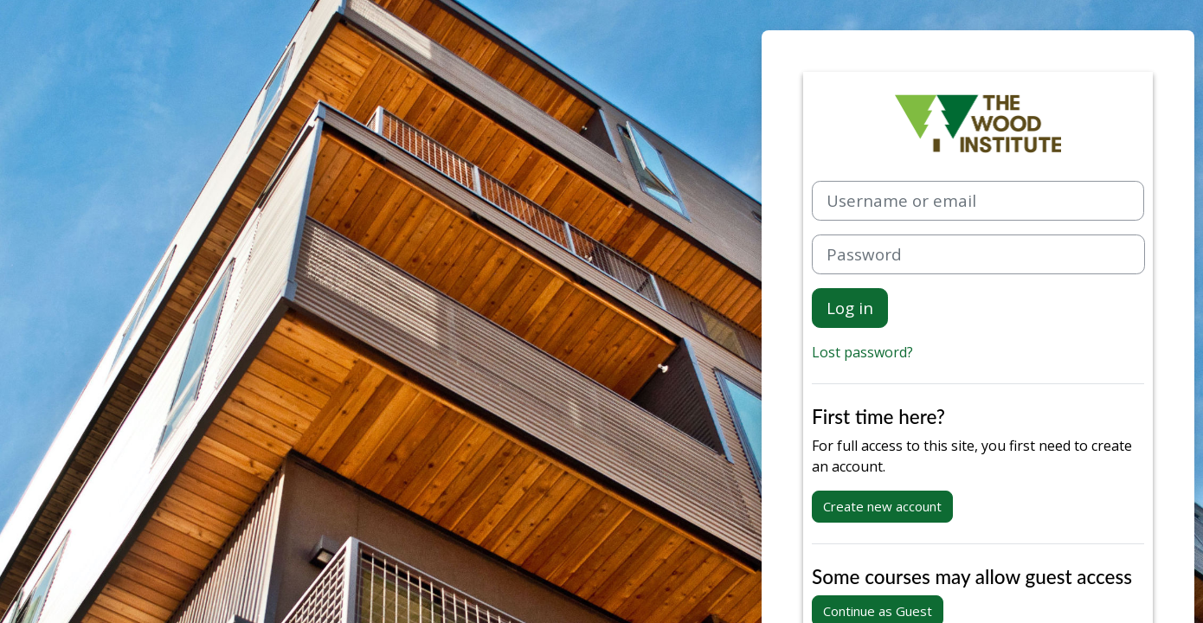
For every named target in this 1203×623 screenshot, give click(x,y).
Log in (850, 307)
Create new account (882, 506)
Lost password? (862, 352)
